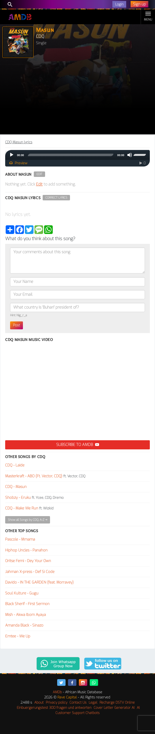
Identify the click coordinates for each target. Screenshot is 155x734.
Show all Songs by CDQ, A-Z (27, 520)
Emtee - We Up (17, 636)
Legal (93, 702)
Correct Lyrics (56, 198)
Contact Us (77, 702)
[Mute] (129, 154)
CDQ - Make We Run (21, 508)
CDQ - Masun (16, 486)
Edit (39, 174)
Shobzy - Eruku (18, 497)
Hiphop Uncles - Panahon (26, 550)
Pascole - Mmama (20, 539)
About (39, 702)
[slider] (70, 155)
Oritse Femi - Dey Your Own (28, 560)
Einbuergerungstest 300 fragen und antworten (54, 707)
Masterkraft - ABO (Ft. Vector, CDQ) (33, 476)
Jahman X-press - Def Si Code (29, 571)
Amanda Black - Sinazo (24, 625)
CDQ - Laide (14, 465)
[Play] (11, 154)
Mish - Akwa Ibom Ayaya (25, 614)
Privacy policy (56, 702)
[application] (77, 155)
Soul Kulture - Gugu (21, 593)
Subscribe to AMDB (77, 444)
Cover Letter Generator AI (114, 707)
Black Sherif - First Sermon (27, 603)
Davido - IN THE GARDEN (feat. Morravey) (39, 582)
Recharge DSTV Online (117, 702)
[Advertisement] (77, 97)
